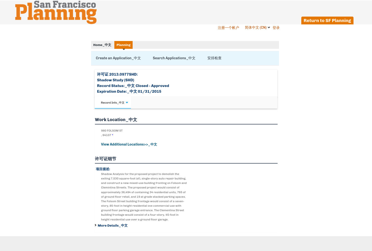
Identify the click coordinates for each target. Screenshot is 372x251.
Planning (123, 45)
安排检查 (214, 58)
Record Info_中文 (114, 102)
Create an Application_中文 (118, 58)
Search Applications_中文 (174, 58)
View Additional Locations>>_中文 (129, 144)
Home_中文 (102, 45)
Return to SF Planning (327, 20)
